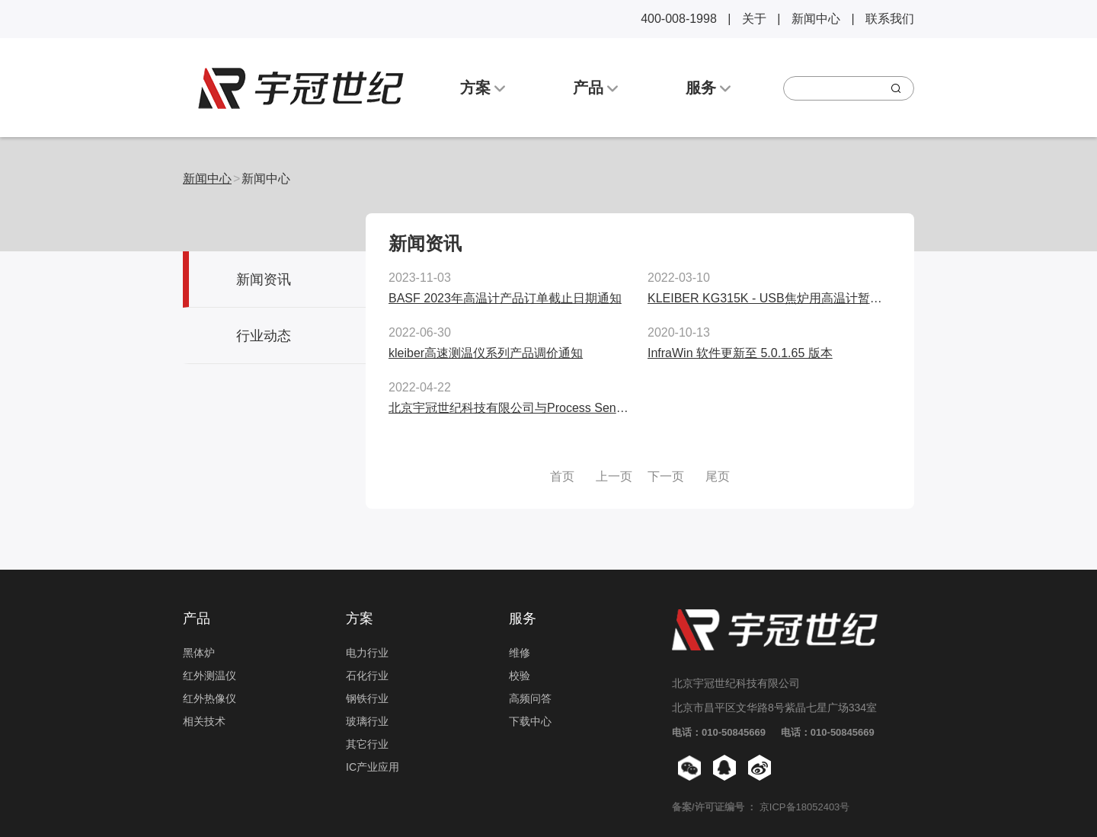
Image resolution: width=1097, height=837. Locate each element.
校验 (519, 675)
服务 (708, 88)
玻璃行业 (367, 721)
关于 (754, 18)
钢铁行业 (367, 698)
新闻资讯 (263, 279)
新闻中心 (816, 18)
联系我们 (889, 18)
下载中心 (530, 721)
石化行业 (367, 675)
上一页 (614, 476)
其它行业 (367, 744)
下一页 (666, 476)
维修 (519, 653)
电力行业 (367, 653)
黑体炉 (199, 653)
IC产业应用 (372, 767)
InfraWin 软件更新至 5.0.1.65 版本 (740, 353)
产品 (596, 88)
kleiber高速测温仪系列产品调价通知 (486, 353)
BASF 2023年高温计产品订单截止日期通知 (505, 298)
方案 (483, 88)
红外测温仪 (209, 675)
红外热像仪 (209, 698)
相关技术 (204, 721)
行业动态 (263, 335)
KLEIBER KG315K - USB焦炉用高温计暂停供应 (777, 298)
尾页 (717, 476)
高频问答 (530, 698)
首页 (562, 476)
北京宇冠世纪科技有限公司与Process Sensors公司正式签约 (550, 407)
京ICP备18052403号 (805, 807)
